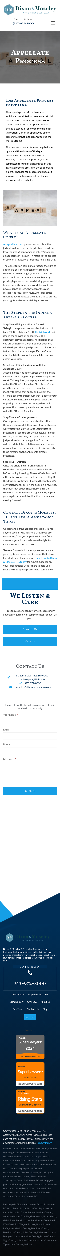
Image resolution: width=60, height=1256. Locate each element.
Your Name (10, 714)
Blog (45, 1009)
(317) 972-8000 (23, 23)
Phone (7, 744)
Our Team (18, 1009)
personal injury (32, 957)
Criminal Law (16, 1001)
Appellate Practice (38, 994)
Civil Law (32, 1001)
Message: (9, 758)
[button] (53, 23)
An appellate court (13, 244)
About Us (45, 1001)
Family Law (18, 994)
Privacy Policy (44, 1142)
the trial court (42, 331)
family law (23, 954)
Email (7, 729)
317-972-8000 (30, 983)
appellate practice (38, 954)
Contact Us (33, 1009)
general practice (16, 957)
